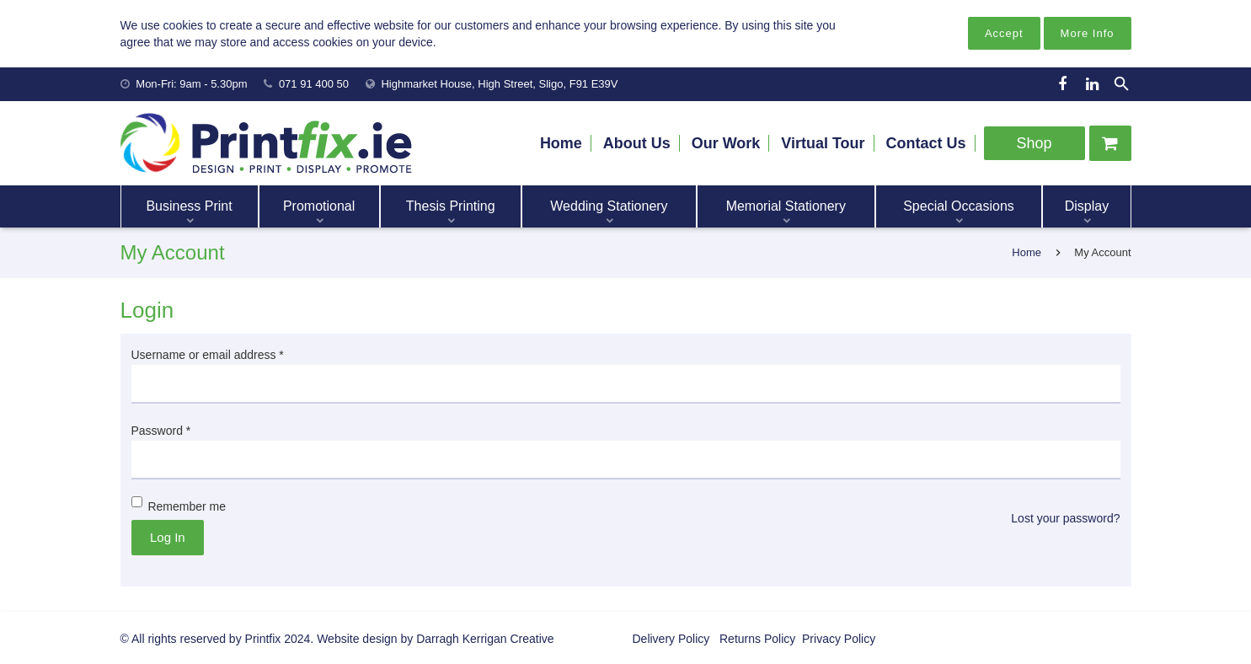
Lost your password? (1065, 518)
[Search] (1121, 83)
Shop (1033, 143)
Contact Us (925, 143)
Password (161, 430)
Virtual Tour (822, 143)
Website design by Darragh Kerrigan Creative (435, 638)
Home (561, 143)
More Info (1088, 33)
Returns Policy (755, 638)
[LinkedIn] (1092, 84)
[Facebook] (1062, 84)
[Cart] (1110, 143)
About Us (637, 143)
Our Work (726, 143)
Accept (1004, 33)
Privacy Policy (837, 638)
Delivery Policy (671, 638)
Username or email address (207, 354)
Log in (167, 537)
